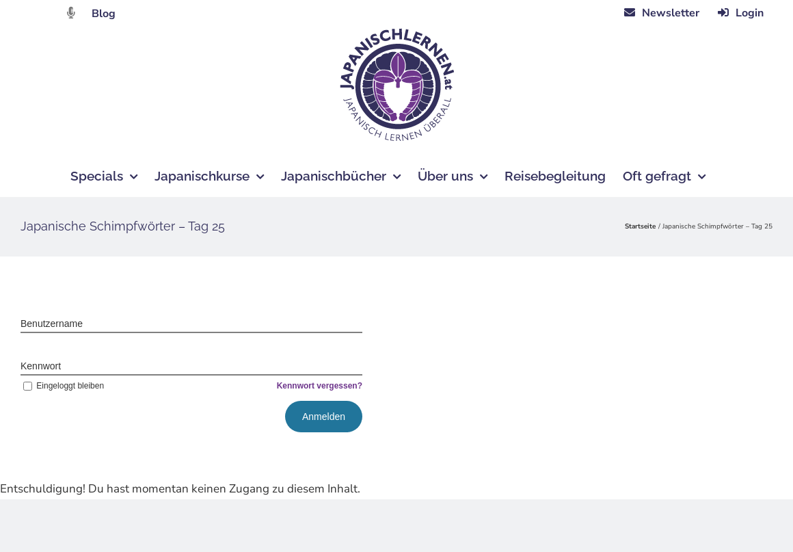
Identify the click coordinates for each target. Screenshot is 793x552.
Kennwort (41, 365)
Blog (104, 13)
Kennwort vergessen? (319, 386)
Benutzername (52, 323)
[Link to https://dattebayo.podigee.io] (71, 12)
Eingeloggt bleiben (62, 386)
